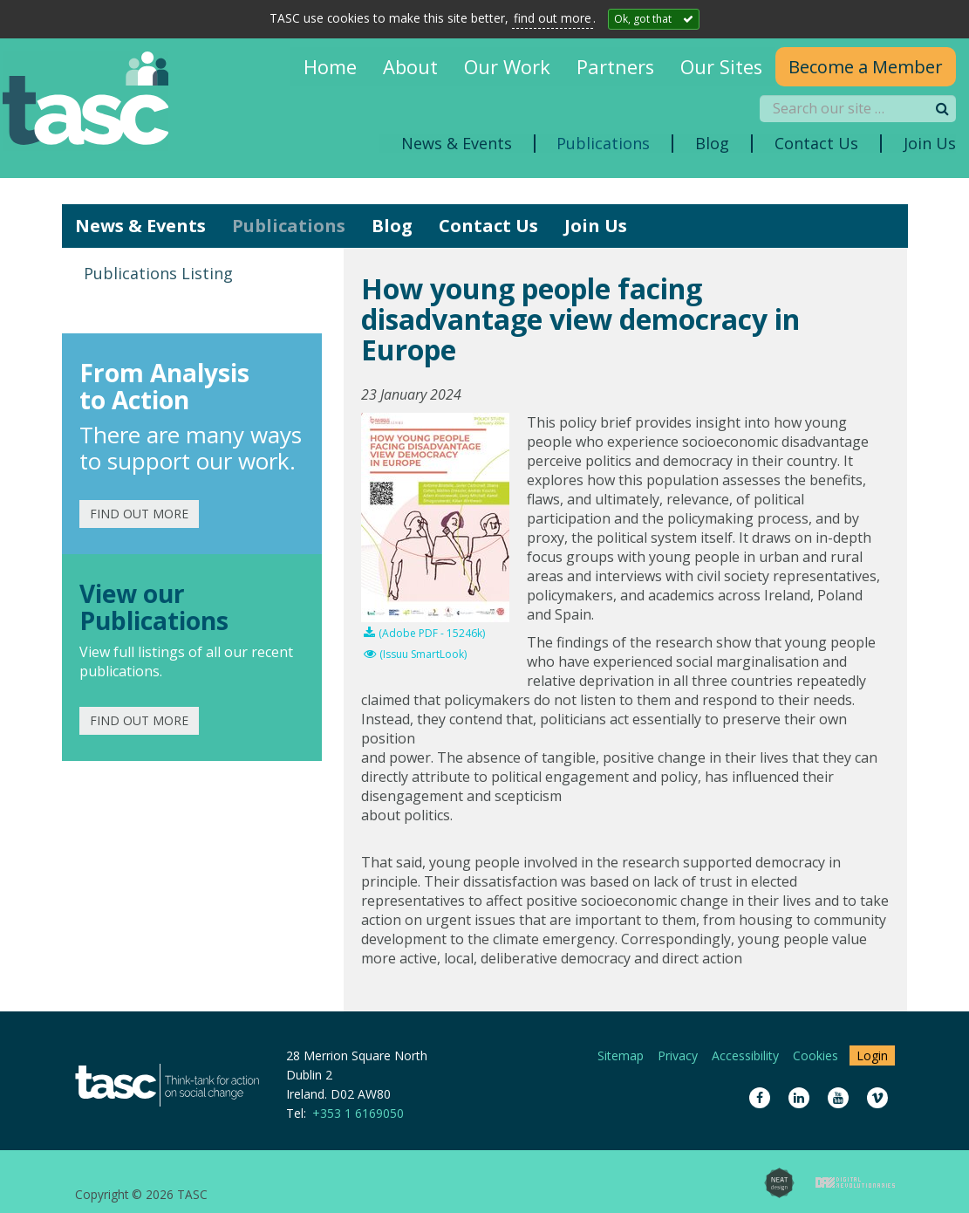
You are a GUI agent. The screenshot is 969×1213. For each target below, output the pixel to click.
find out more (552, 18)
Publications (288, 225)
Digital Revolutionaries (855, 1182)
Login (872, 1055)
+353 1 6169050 (358, 1113)
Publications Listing (158, 273)
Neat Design (779, 1183)
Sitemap (620, 1055)
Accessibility (745, 1055)
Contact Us (488, 225)
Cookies (815, 1055)
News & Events (140, 225)
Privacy (678, 1055)
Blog (392, 225)
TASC (96, 101)
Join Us (595, 225)
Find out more (139, 513)
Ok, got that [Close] (643, 18)
